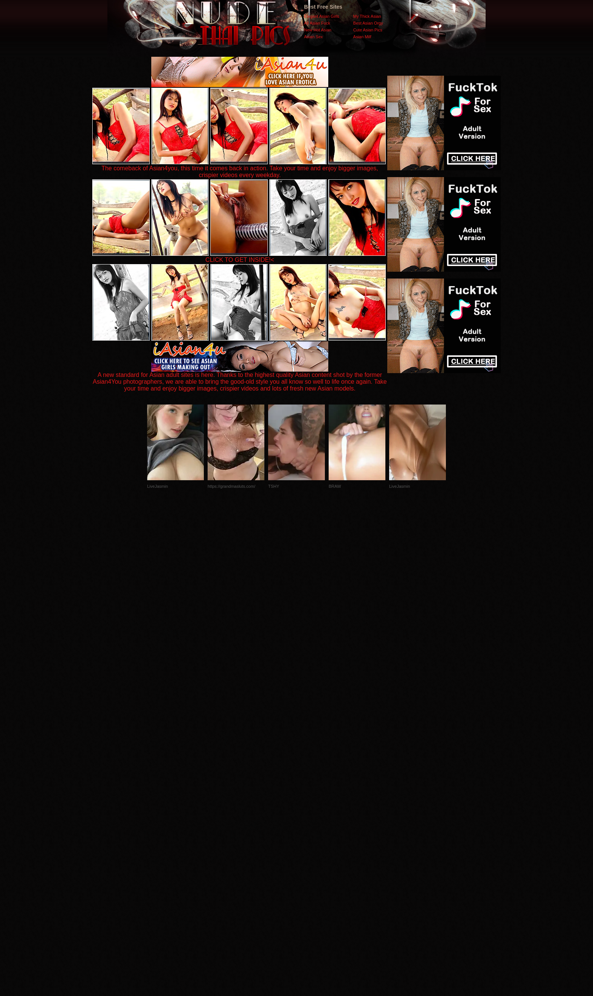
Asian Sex (313, 36)
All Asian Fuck (317, 23)
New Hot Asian (317, 30)
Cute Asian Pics (367, 30)
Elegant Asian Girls (321, 16)
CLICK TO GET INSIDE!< (239, 260)
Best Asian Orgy (368, 23)
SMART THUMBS (310, 845)
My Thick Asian (367, 16)
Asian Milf (362, 36)
